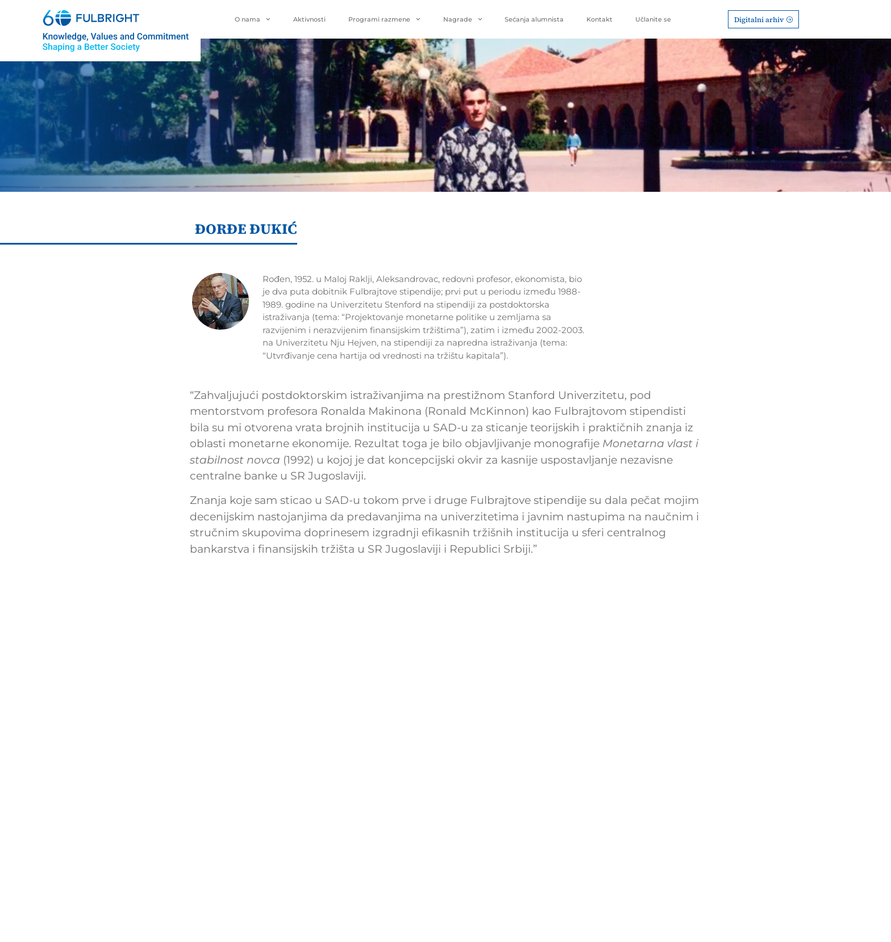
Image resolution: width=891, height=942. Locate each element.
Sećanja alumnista (534, 19)
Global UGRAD (368, 794)
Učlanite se (653, 19)
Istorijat (599, 716)
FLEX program (368, 838)
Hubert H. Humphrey (380, 750)
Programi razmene (384, 19)
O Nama (603, 700)
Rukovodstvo (610, 734)
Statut (596, 751)
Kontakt (599, 19)
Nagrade (462, 19)
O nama (252, 19)
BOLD (351, 856)
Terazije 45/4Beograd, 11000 (183, 765)
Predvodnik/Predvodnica (510, 716)
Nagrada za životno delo (508, 734)
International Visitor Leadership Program (379, 773)
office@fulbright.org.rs (196, 787)
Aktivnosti (309, 19)
